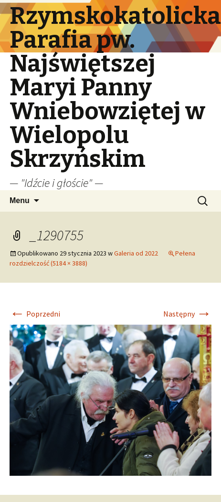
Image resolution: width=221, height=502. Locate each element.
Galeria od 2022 (136, 253)
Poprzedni (35, 313)
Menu (20, 200)
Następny (187, 313)
